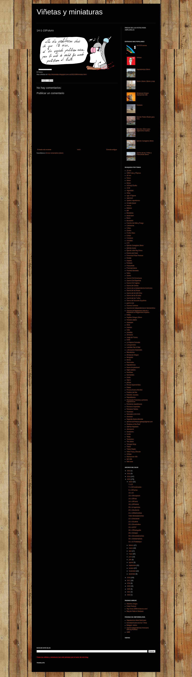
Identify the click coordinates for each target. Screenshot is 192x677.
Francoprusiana (132, 268)
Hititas (129, 315)
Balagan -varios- (132, 625)
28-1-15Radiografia (134, 530)
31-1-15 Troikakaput (135, 542)
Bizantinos (130, 213)
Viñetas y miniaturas (70, 12)
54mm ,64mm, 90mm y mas (146, 81)
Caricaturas (130, 225)
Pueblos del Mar (132, 392)
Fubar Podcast (131, 606)
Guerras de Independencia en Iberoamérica (141, 308)
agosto (131, 562)
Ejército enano (131, 248)
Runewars (130, 412)
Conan (129, 235)
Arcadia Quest (131, 203)
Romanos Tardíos (132, 409)
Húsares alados (132, 320)
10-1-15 (130, 493)
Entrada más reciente (44, 149)
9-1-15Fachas (133, 490)
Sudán (129, 434)
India (128, 330)
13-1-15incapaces (134, 496)
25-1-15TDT (132, 527)
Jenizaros (130, 335)
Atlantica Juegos (132, 604)
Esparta (129, 260)
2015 (129, 479)
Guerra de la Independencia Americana (139, 288)
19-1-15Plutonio (133, 504)
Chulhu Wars (131, 233)
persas (129, 382)
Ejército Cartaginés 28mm (145, 141)
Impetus (129, 327)
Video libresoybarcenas (136, 516)
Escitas (129, 258)
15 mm (129, 170)
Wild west (130, 461)
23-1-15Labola (133, 521)
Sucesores (130, 432)
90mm (129, 183)
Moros (129, 360)
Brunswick (130, 220)
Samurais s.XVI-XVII (133, 414)
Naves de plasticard (133, 367)
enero (131, 482)
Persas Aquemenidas (133, 385)
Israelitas (129, 332)
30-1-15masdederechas (136, 536)
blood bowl (130, 215)
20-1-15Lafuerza (133, 510)
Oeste (129, 377)
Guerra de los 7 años (133, 298)
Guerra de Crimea (132, 285)
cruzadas (130, 240)
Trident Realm (131, 449)
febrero (131, 545)
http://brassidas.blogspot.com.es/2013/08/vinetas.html (67, 74)
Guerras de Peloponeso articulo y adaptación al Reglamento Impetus (138, 311)
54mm (129, 178)
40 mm (129, 175)
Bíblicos (129, 208)
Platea (129, 387)
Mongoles (130, 357)
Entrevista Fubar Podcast (135, 255)
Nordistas (130, 372)
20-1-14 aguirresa (134, 507)
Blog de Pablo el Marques (135, 611)
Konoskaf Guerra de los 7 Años (137, 623)
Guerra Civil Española (134, 280)
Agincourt (130, 198)
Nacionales (130, 362)
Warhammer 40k (132, 457)
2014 (129, 476)
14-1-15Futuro (133, 501)
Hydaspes (130, 322)
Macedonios (131, 352)
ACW (128, 188)
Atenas (129, 205)
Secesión (130, 416)
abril (130, 551)
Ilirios (128, 325)
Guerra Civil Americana (134, 278)
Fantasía (139, 105)
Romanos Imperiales (133, 407)
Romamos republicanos (134, 404)
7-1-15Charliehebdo (134, 487)
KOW (128, 340)
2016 (129, 577)
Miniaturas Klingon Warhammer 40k (143, 94)
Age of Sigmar (131, 195)
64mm (129, 180)
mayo (131, 554)
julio (130, 559)
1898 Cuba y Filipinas (134, 173)
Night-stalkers (131, 370)
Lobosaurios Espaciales (134, 350)
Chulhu (129, 230)
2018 (129, 583)
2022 (129, 595)
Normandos (130, 375)
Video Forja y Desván (134, 452)
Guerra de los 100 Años (134, 293)
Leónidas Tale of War (133, 347)
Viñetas (139, 57)
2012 (129, 471)
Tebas (129, 437)
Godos (129, 275)
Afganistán (130, 190)
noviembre (132, 571)
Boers (128, 218)
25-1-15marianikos (134, 524)
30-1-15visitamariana (135, 539)
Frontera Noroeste (132, 270)
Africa (128, 193)
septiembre (133, 565)
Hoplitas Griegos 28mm (134, 317)
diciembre (132, 574)
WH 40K (129, 459)
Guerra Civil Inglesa (133, 283)
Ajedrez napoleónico (133, 200)
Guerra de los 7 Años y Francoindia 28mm (144, 153)
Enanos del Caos (132, 253)
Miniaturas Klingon (133, 355)
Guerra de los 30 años (134, 295)
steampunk (130, 429)
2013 (129, 473)
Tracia (129, 447)
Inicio (79, 149)
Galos (128, 273)
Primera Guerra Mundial (134, 390)
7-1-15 (130, 484)
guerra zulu (130, 303)
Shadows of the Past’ (133, 424)
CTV (128, 243)
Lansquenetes (131, 345)
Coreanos (130, 238)
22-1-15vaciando (133, 519)
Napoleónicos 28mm (143, 69)
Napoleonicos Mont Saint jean (136, 620)
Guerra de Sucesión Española (136, 300)
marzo (131, 548)
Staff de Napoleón (132, 427)
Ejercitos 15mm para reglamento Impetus (143, 130)
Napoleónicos (131, 365)
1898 (128, 632)
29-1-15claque (133, 533)
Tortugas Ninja (131, 444)
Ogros (129, 380)
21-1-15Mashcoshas (135, 513)
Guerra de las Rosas (133, 290)
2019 (129, 586)
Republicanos (131, 397)
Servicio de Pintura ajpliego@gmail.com (140, 422)
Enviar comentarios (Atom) (54, 153)
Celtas (129, 228)
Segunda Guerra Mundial (135, 419)
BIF (128, 210)
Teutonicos (130, 439)
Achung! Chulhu (132, 185)
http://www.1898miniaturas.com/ (137, 609)
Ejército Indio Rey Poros (134, 250)
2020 (129, 589)
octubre (131, 568)
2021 (129, 592)
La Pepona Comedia (133, 342)
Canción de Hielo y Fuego (135, 223)
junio (130, 557)
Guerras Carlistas (132, 305)
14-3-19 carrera (142, 45)
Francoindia (130, 266)
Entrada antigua (111, 149)
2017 (129, 580)
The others (130, 442)
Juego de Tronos (132, 337)
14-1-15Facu (132, 499)
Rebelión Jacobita (132, 395)
